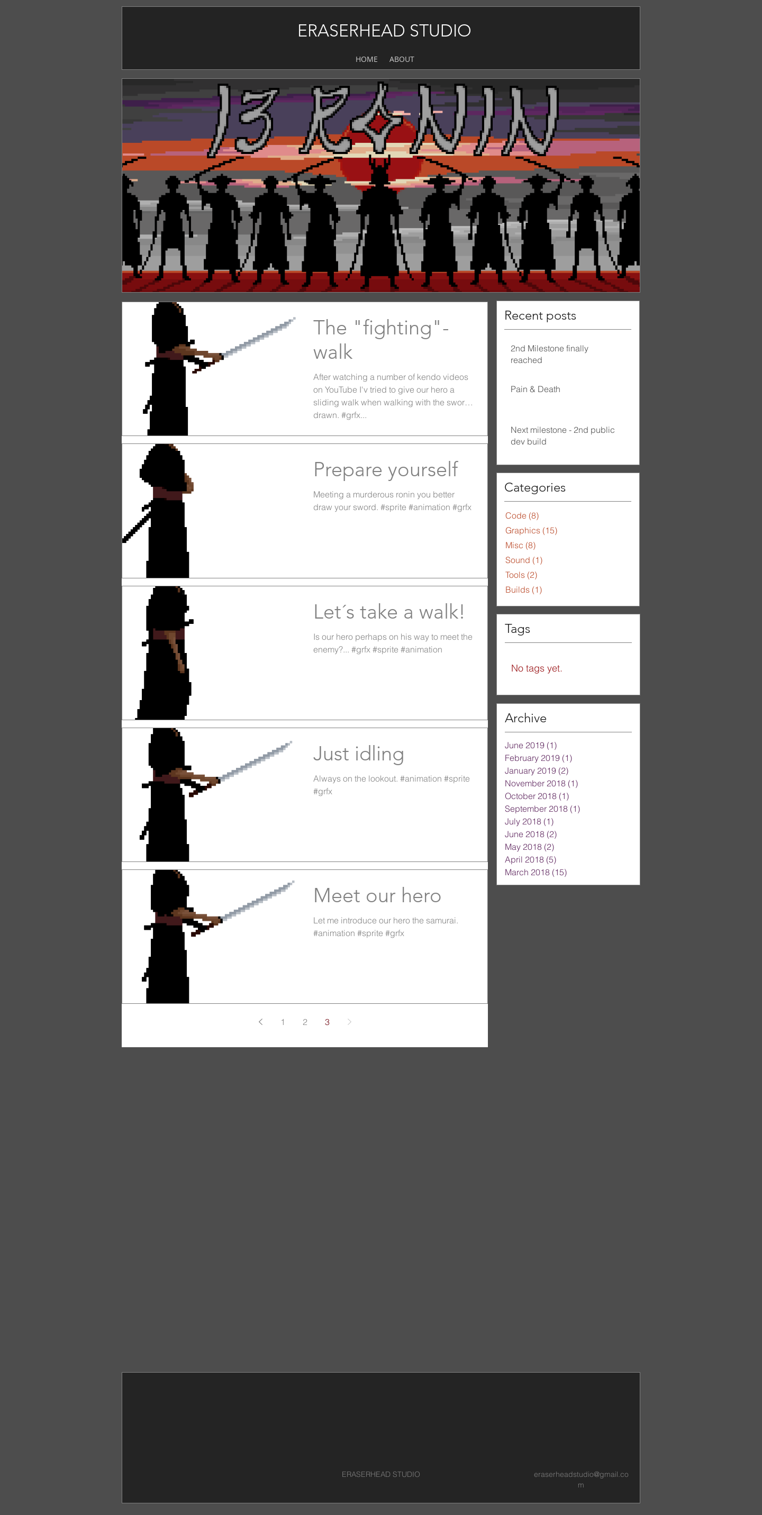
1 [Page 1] (282, 1022)
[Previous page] (260, 1021)
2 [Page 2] (305, 1022)
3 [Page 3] (327, 1022)
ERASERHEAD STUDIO (384, 31)
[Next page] (349, 1021)
